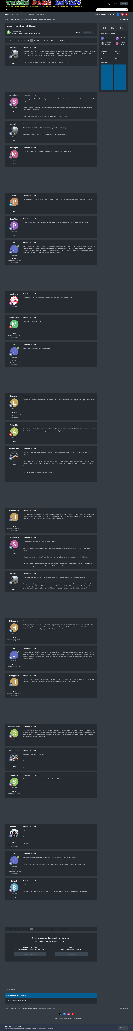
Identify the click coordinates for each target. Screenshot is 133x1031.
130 (14, 333)
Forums (7, 14)
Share (78, 32)
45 (41, 40)
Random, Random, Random (32, 33)
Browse (8, 10)
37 (15, 40)
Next (52, 40)
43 (34, 40)
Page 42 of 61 (64, 40)
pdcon (14, 195)
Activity (16, 9)
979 (14, 310)
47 (48, 40)
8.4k (14, 235)
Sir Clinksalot (14, 95)
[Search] (106, 9)
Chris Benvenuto (14, 727)
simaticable (14, 775)
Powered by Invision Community (66, 1021)
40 (24, 40)
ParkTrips (14, 219)
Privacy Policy (63, 1018)
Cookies (78, 1018)
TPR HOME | (98, 14)
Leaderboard (40, 14)
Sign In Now (71, 954)
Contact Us (71, 1018)
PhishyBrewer (17, 31)
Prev (11, 40)
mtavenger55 (14, 317)
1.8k (14, 791)
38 (18, 40)
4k (14, 526)
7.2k (14, 111)
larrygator (14, 396)
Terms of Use (8, 1028)
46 (44, 40)
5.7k (14, 842)
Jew (14, 243)
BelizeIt (14, 881)
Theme (54, 1018)
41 (28, 40)
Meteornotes (14, 449)
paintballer (14, 294)
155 (14, 441)
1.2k (14, 897)
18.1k (14, 412)
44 (38, 40)
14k (14, 465)
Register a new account (30, 954)
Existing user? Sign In (112, 4)
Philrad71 (14, 827)
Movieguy (14, 148)
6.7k (14, 63)
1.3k (14, 164)
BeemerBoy (14, 47)
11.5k (14, 258)
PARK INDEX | (104, 14)
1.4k (14, 743)
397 (14, 211)
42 (31, 40)
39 (21, 40)
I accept (123, 1027)
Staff (22, 14)
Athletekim (14, 425)
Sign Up (124, 3)
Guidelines (15, 14)
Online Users (30, 14)
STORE (110, 14)
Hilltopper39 (14, 510)
